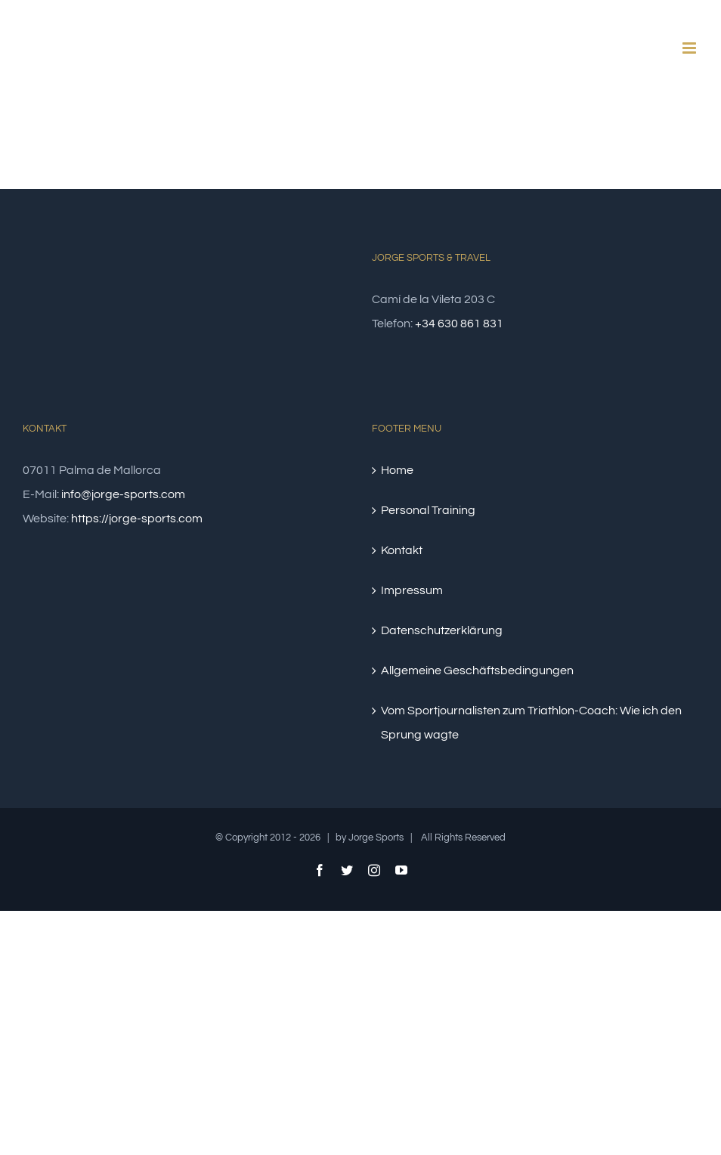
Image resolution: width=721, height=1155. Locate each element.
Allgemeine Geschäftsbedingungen (477, 670)
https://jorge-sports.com (137, 518)
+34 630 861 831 (459, 323)
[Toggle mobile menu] (690, 48)
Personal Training (428, 510)
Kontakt (401, 550)
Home (397, 470)
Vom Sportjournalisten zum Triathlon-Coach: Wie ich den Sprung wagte (531, 722)
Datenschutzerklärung (442, 630)
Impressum (412, 590)
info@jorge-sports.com (123, 494)
